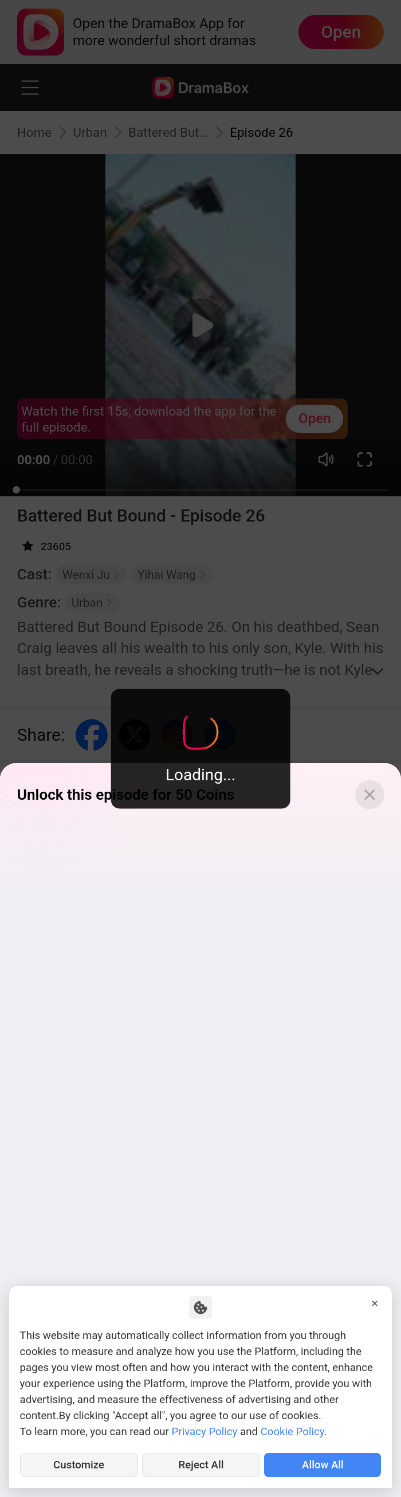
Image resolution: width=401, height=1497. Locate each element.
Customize (78, 1465)
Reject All (201, 1465)
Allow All (323, 1465)
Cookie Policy (292, 1431)
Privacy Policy (205, 1431)
